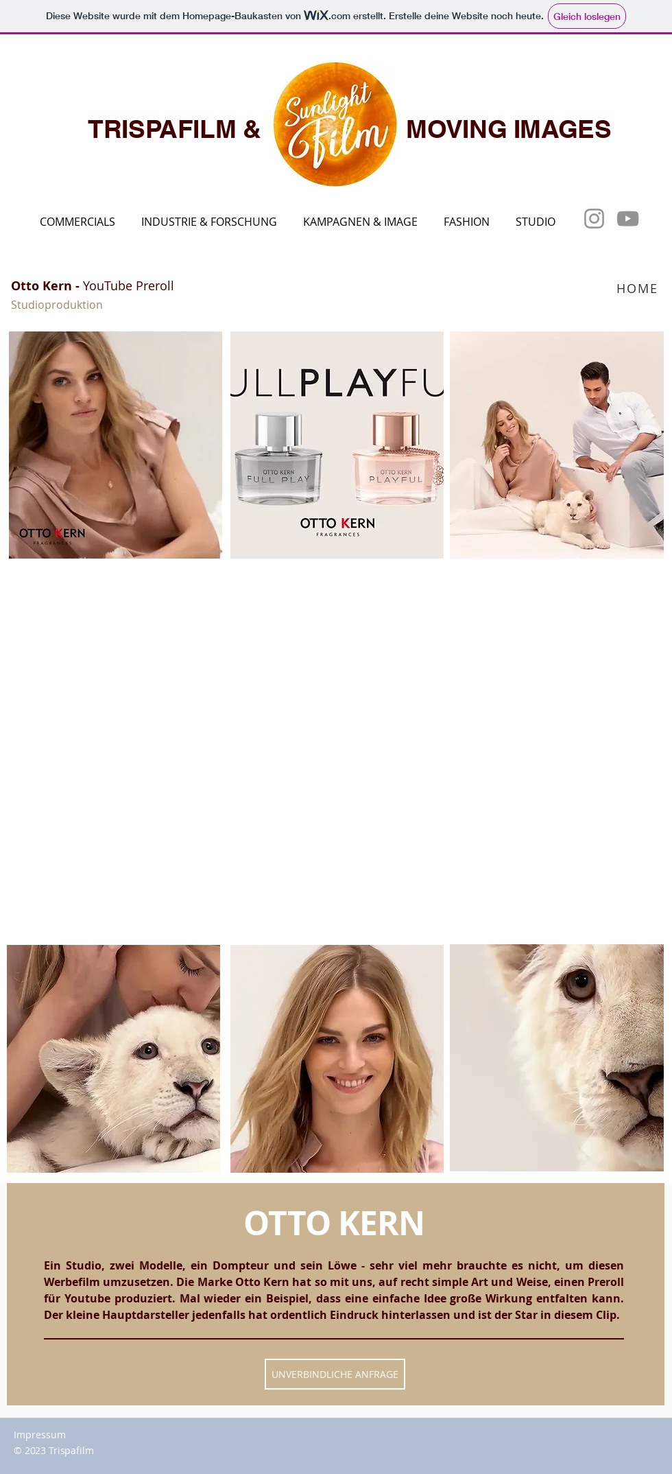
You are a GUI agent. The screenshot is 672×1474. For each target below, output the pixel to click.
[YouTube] (627, 218)
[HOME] (638, 288)
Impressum (40, 1434)
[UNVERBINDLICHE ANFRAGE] (335, 1374)
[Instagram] (594, 218)
